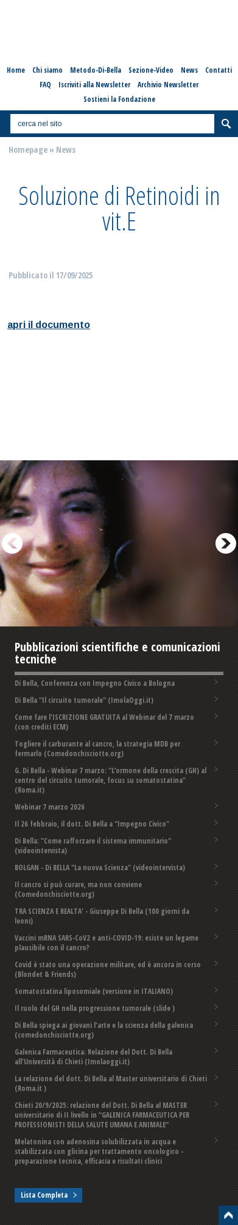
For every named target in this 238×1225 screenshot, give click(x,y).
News (65, 149)
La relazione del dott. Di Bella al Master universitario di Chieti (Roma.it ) (111, 1083)
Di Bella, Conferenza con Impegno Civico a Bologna (95, 683)
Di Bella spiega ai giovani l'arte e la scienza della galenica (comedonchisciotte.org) (104, 1030)
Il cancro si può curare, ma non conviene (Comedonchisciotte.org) (78, 889)
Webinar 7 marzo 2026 (50, 807)
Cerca (226, 123)
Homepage (28, 149)
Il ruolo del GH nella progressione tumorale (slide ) (95, 1008)
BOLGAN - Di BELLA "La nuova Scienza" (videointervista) (100, 867)
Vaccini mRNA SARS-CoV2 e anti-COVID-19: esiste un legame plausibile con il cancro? (106, 943)
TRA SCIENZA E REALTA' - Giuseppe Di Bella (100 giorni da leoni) (102, 916)
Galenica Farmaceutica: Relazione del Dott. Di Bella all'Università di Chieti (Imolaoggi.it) (93, 1057)
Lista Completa (44, 1195)
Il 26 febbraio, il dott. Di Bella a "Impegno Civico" (92, 824)
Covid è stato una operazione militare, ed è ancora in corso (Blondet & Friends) (108, 969)
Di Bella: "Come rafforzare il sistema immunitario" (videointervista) (93, 846)
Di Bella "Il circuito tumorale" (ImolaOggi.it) (84, 700)
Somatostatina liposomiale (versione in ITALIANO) (94, 991)
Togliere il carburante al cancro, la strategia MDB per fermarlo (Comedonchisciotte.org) (97, 749)
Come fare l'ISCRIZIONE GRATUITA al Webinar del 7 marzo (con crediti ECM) (104, 722)
